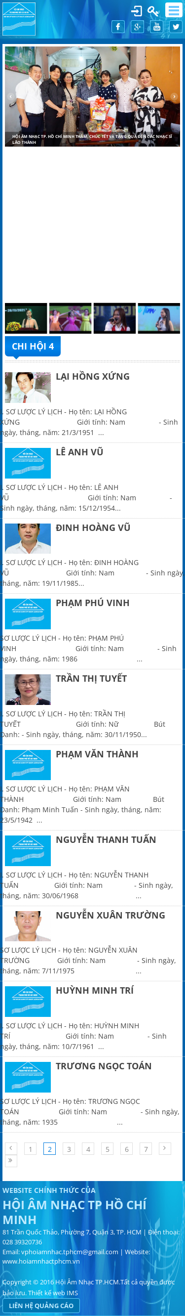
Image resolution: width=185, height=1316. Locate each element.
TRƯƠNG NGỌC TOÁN (104, 1066)
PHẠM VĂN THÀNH (97, 754)
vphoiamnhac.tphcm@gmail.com (69, 1251)
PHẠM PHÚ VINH (93, 603)
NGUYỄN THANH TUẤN (106, 839)
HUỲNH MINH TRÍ (95, 990)
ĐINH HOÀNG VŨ (93, 527)
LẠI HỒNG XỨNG (93, 376)
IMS (72, 1292)
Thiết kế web (46, 1292)
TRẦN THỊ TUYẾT (91, 678)
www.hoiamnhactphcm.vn (41, 1261)
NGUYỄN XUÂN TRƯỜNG (110, 915)
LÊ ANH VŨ (80, 452)
